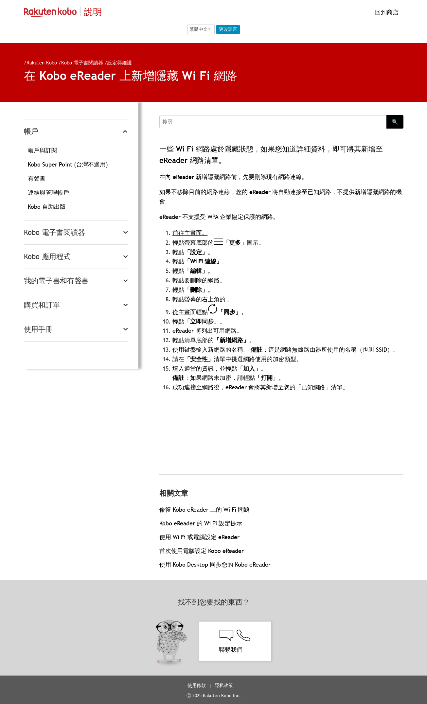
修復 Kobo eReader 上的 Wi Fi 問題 (204, 509)
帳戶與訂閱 (42, 150)
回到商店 (386, 12)
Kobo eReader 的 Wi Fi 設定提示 (200, 523)
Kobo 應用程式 (47, 256)
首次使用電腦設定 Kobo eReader (201, 550)
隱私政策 (224, 685)
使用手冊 (38, 329)
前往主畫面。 (190, 233)
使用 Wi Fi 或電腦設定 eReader (199, 537)
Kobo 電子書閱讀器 (82, 62)
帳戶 (31, 131)
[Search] (272, 121)
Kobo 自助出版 (47, 206)
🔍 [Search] (395, 121)
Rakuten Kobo (42, 62)
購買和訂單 (42, 305)
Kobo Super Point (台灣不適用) (68, 164)
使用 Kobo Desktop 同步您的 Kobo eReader (215, 564)
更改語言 (228, 29)
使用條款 (196, 685)
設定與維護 (119, 62)
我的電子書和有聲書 (56, 280)
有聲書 (36, 178)
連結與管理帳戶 (48, 192)
